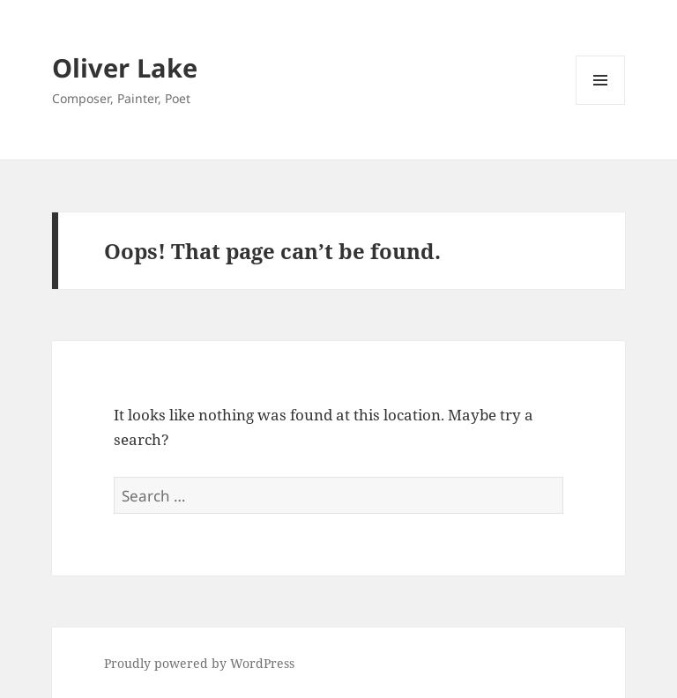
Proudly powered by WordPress (199, 663)
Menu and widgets (601, 104)
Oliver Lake (124, 67)
